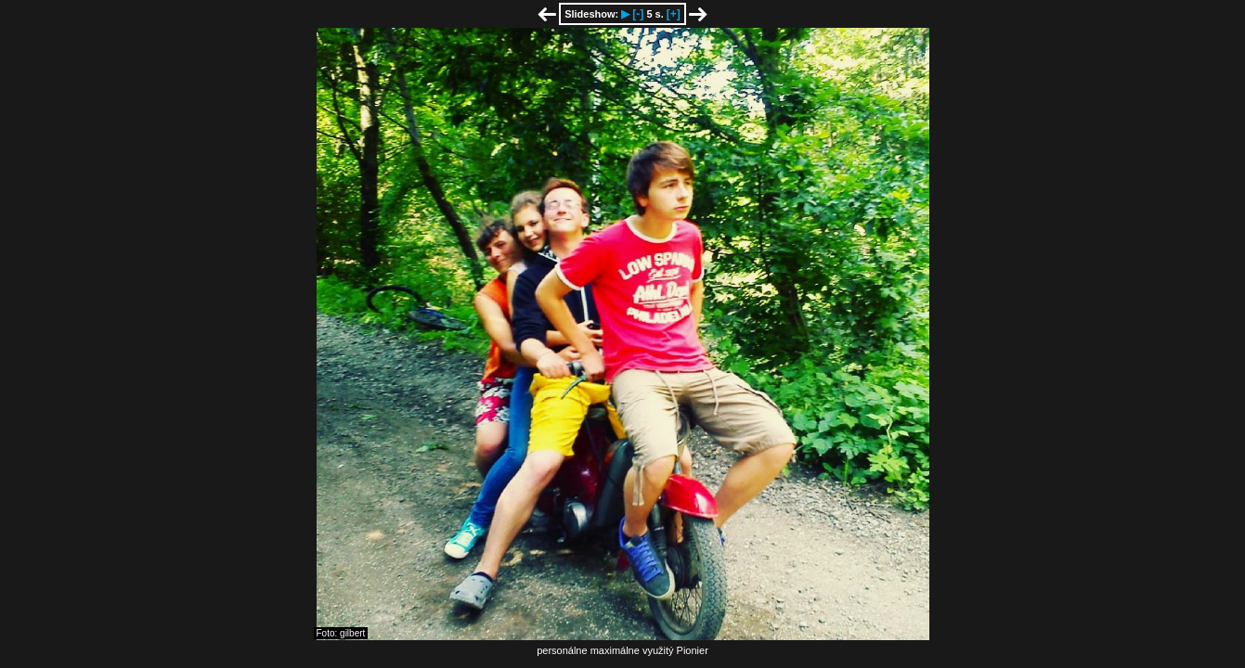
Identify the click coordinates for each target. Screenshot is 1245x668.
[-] (637, 13)
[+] (674, 13)
